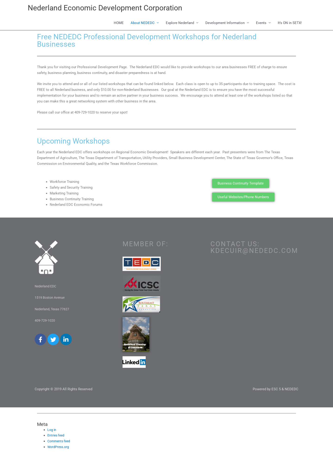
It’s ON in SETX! (290, 24)
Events (261, 24)
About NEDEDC (142, 24)
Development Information (225, 24)
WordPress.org (58, 448)
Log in (52, 430)
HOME (119, 24)
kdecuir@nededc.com (254, 251)
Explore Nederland (180, 24)
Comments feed (59, 442)
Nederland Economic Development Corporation (113, 8)
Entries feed (56, 436)
